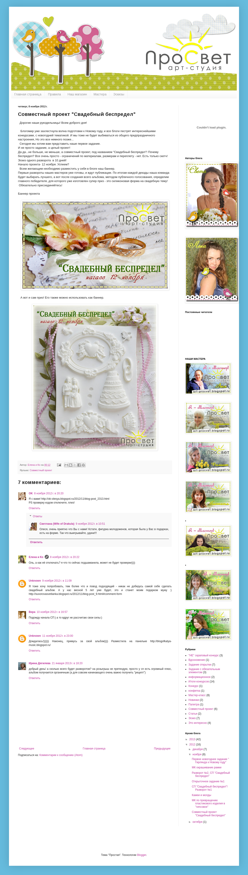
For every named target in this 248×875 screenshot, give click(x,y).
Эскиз (192, 718)
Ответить (34, 508)
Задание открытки (199, 664)
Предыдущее (162, 748)
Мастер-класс (197, 695)
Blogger (141, 855)
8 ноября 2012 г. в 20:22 (65, 557)
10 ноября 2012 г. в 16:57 (52, 612)
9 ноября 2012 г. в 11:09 (57, 580)
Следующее (26, 748)
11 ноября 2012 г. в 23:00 (57, 635)
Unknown (35, 580)
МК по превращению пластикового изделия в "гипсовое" (208, 803)
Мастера (100, 94)
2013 (192, 739)
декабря (198, 749)
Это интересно (197, 722)
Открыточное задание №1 (208, 781)
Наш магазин (77, 94)
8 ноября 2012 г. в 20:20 (49, 493)
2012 (192, 744)
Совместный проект (41, 470)
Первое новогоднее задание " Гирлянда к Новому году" (210, 761)
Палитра (193, 704)
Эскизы (118, 94)
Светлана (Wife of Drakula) (57, 523)
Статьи (192, 713)
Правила (54, 94)
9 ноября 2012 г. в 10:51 (90, 523)
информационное (199, 677)
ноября (197, 754)
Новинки (193, 700)
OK (31, 493)
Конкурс (193, 686)
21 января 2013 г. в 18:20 (67, 663)
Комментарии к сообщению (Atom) (60, 755)
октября (198, 821)
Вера (32, 612)
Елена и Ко (36, 557)
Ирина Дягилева (40, 663)
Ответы (37, 516)
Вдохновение (196, 659)
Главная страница (27, 94)
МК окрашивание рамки (206, 767)
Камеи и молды (201, 795)
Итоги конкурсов (198, 681)
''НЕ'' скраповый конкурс (203, 655)
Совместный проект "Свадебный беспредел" (209, 813)
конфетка (194, 690)
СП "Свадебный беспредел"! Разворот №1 (210, 788)
